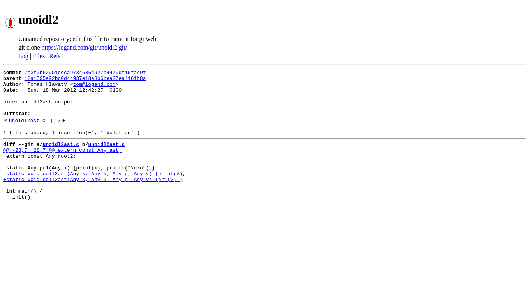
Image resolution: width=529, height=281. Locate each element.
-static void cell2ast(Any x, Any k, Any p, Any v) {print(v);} (96, 192)
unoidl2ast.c (27, 130)
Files (39, 56)
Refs (54, 56)
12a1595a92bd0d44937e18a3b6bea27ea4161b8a (85, 80)
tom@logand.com (94, 87)
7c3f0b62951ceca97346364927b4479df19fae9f (85, 73)
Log (23, 56)
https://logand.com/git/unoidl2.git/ (84, 47)
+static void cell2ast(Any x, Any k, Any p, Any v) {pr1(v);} (92, 199)
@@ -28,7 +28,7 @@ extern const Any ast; (62, 163)
